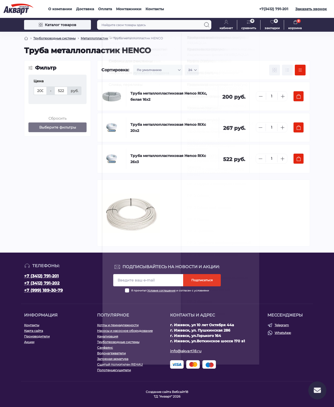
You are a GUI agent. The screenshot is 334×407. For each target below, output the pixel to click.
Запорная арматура (112, 359)
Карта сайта (33, 331)
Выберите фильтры (57, 127)
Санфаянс (105, 347)
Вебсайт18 (180, 392)
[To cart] (299, 96)
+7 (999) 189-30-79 (43, 290)
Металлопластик (94, 38)
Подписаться (202, 280)
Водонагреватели (111, 353)
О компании (60, 9)
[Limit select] (192, 70)
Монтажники (128, 9)
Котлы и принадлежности (118, 325)
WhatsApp (283, 333)
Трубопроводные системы (54, 38)
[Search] (206, 25)
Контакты (154, 9)
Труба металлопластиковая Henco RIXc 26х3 (168, 158)
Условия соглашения (161, 290)
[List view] (287, 70)
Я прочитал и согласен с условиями (170, 290)
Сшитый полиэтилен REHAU (120, 364)
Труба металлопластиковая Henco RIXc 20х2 (168, 127)
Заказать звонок (311, 9)
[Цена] (40, 90)
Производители (37, 336)
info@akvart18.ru (185, 351)
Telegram (282, 325)
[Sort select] (158, 70)
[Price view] (300, 70)
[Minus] (261, 96)
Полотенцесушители (114, 370)
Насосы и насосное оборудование (125, 331)
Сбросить (57, 118)
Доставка (85, 9)
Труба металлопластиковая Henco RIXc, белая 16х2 (168, 96)
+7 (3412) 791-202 (41, 283)
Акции (29, 342)
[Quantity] (272, 96)
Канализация (107, 336)
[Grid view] (274, 70)
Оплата (105, 9)
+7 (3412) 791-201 (41, 276)
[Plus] (283, 96)
